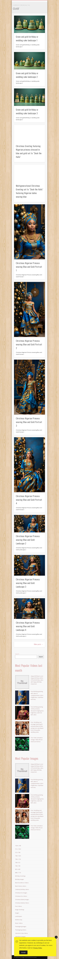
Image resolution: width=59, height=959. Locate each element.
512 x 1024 (18, 849)
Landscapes (18, 916)
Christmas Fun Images (21, 893)
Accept (23, 952)
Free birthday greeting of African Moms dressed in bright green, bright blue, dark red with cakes (37, 711)
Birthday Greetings (20, 876)
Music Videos (19, 923)
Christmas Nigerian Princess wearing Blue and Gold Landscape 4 (28, 626)
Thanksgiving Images (20, 926)
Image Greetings (19, 909)
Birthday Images (19, 879)
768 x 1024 (18, 856)
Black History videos (20, 886)
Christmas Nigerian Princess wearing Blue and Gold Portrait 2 (29, 344)
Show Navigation (40, 16)
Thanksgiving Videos (20, 930)
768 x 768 (17, 866)
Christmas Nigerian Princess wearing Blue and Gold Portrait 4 (29, 499)
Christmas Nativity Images (22, 899)
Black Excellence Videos (22, 883)
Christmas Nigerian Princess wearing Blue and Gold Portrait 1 (29, 266)
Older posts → (38, 644)
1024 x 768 (18, 845)
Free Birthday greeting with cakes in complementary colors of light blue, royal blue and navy (37, 695)
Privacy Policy (37, 948)
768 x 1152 (18, 859)
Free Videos (18, 906)
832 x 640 (17, 869)
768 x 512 (17, 862)
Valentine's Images (20, 936)
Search (17, 654)
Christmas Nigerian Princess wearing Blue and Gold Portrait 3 (29, 422)
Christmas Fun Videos (21, 896)
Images (17, 913)
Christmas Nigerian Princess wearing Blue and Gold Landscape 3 (28, 583)
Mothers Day (18, 920)
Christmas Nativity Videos (22, 903)
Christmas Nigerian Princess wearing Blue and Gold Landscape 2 (28, 539)
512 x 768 (17, 852)
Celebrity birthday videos (22, 889)
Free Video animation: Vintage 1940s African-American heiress (37, 739)
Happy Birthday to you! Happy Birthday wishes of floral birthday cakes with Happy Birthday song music (37, 680)
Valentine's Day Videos (21, 933)
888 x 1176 (18, 872)
